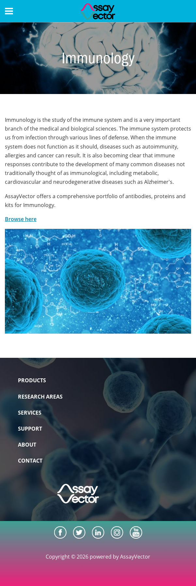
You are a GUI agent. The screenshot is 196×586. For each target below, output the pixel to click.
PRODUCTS (32, 380)
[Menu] (9, 11)
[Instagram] (117, 532)
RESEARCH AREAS (40, 396)
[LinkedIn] (98, 532)
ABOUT (27, 444)
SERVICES (29, 412)
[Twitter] (79, 532)
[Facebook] (60, 532)
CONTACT (30, 460)
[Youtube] (136, 532)
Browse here (21, 219)
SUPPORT (30, 428)
